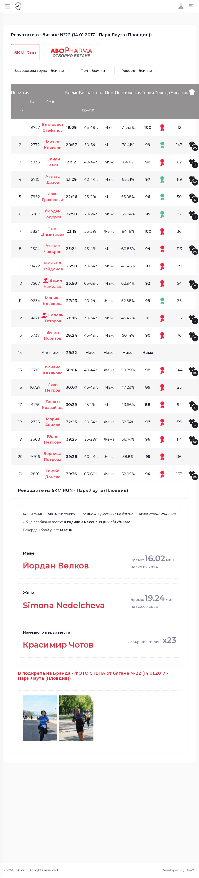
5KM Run (25, 52)
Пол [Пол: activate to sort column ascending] (109, 92)
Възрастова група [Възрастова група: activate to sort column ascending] (91, 101)
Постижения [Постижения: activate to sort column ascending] (128, 92)
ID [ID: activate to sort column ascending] (32, 101)
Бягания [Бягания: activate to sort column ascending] (180, 92)
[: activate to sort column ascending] (194, 101)
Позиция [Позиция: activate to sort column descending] (20, 92)
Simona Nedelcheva (64, 605)
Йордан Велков (56, 566)
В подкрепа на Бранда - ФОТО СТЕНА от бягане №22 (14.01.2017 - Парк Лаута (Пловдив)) (93, 676)
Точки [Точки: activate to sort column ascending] (148, 92)
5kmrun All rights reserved (37, 870)
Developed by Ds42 (177, 870)
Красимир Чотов (58, 645)
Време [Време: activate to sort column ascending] (72, 92)
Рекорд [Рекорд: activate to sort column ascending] (162, 92)
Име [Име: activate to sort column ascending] (49, 101)
